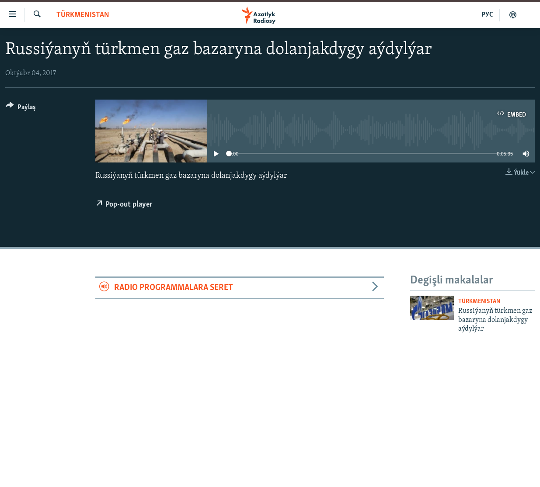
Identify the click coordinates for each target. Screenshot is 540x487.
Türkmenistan (82, 15)
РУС (487, 14)
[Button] (21, 108)
